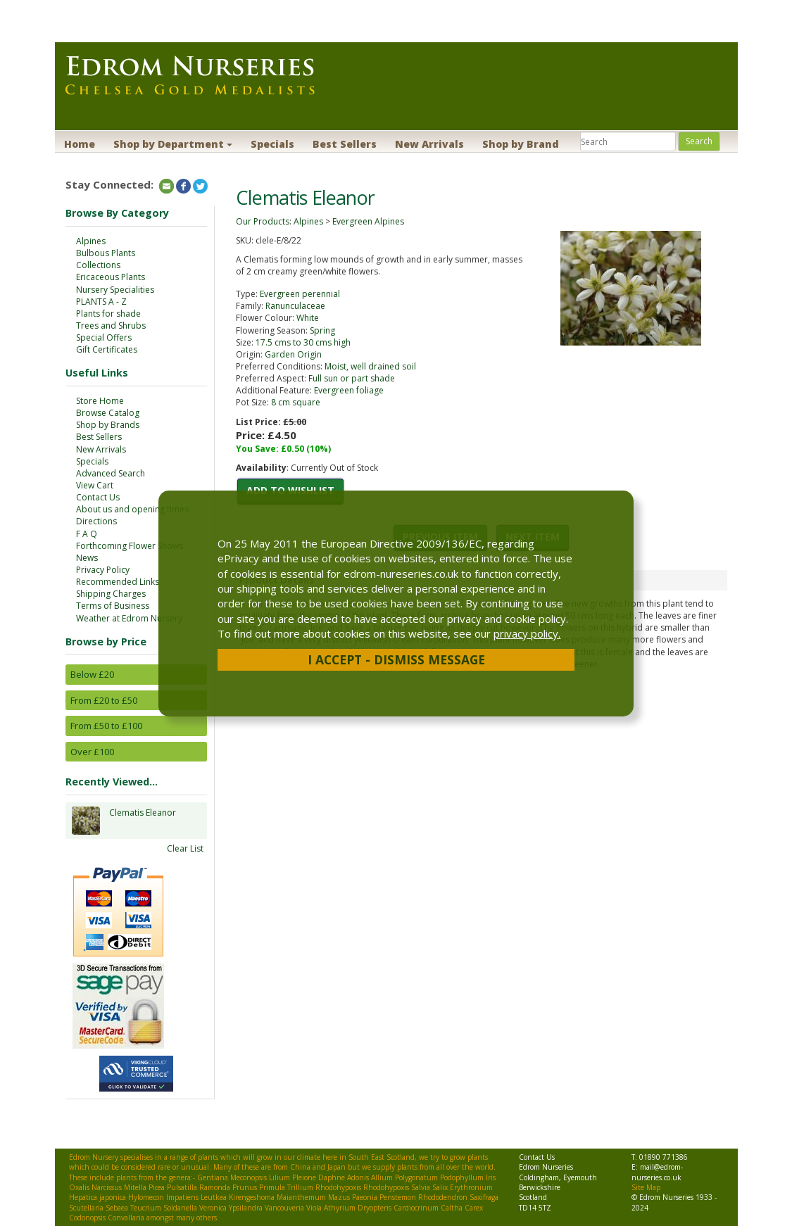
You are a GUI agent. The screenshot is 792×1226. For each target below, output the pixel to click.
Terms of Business (112, 606)
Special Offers (104, 337)
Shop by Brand (520, 144)
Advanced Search (110, 473)
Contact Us (98, 497)
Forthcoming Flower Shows (129, 546)
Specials (272, 144)
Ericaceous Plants (110, 277)
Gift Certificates (106, 349)
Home (79, 144)
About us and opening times (132, 509)
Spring (322, 330)
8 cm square (295, 402)
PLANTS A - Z (101, 302)
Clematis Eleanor (142, 821)
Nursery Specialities (115, 290)
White (307, 318)
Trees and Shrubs (111, 325)
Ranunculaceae (295, 306)
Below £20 (92, 674)
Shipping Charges (111, 594)
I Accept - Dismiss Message (396, 659)
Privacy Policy (103, 570)
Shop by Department (172, 144)
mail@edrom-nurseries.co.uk (657, 1172)
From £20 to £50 (103, 700)
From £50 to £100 (106, 725)
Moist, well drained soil (370, 366)
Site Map (645, 1187)
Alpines (91, 241)
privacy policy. (527, 633)
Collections (98, 265)
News (87, 558)
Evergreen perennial (300, 294)
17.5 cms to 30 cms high (303, 342)
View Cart (94, 485)
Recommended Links (117, 582)
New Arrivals (429, 144)
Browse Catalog (107, 413)
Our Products (262, 221)
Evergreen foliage (349, 390)
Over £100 (92, 751)
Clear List (185, 848)
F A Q (86, 534)
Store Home (100, 401)
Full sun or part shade (351, 378)
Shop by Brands (107, 425)
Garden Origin (293, 354)
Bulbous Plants (105, 253)
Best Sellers (345, 144)
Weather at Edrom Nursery (129, 618)
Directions (96, 521)
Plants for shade (108, 314)
